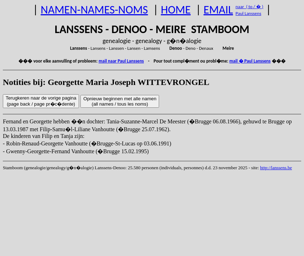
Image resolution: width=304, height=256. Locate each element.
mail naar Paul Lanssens (121, 61)
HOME (176, 10)
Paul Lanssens (248, 13)
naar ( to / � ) (249, 6)
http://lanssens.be (276, 167)
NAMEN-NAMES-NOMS (94, 10)
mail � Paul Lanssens (249, 61)
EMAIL (218, 10)
